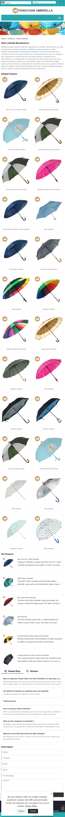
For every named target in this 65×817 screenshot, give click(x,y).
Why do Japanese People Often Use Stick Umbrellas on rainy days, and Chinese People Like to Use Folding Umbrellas (32, 679)
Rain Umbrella (48, 229)
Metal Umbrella (49, 548)
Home (3, 39)
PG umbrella (41, 52)
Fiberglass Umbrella (16, 548)
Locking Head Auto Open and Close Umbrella (33, 655)
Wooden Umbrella (16, 389)
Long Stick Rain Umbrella (16, 469)
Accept (33, 811)
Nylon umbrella (22, 39)
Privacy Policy (31, 806)
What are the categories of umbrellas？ (19, 721)
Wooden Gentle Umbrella (49, 269)
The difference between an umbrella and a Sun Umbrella (25, 691)
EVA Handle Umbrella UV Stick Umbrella (16, 229)
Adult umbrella (16, 309)
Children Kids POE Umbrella (49, 469)
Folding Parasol (9, 701)
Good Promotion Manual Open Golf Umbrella (32, 636)
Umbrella (10, 52)
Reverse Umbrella (49, 429)
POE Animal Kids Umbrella (16, 149)
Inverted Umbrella (16, 429)
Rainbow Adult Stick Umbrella (16, 349)
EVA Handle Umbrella (16, 269)
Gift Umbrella (22, 617)
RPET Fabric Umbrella (25, 578)
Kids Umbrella (48, 509)
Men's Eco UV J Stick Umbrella (16, 110)
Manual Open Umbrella (48, 349)
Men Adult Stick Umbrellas (26, 597)
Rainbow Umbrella (19, 52)
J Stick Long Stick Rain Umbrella (16, 189)
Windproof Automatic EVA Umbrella (48, 189)
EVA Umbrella (48, 389)
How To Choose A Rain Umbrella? (16, 709)
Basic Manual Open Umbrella (48, 110)
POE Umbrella (16, 509)
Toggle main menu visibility (59, 17)
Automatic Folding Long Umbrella (49, 149)
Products (11, 39)
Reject (21, 811)
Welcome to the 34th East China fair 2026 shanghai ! (24, 734)
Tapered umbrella (31, 52)
